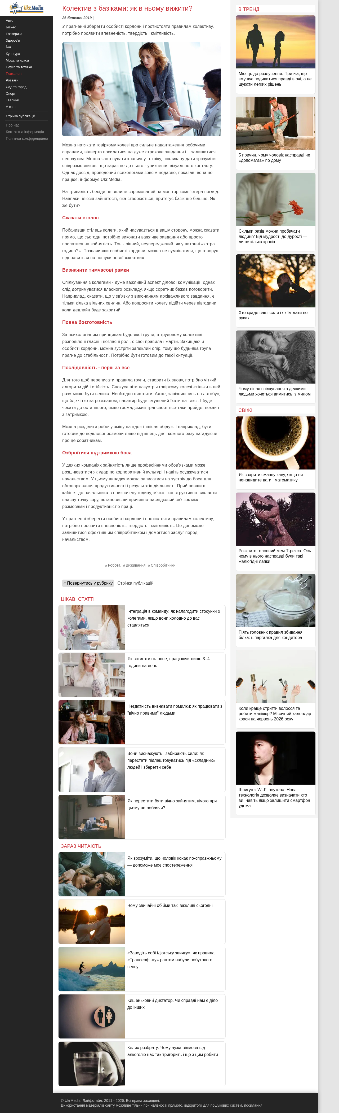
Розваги (12, 80)
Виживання (135, 565)
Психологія (14, 74)
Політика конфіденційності (28, 138)
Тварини (12, 100)
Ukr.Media (111, 179)
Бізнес (11, 27)
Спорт (11, 93)
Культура (13, 54)
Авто (9, 21)
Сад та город (16, 87)
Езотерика (14, 34)
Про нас (13, 125)
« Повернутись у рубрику (88, 583)
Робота (114, 565)
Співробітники (163, 565)
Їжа (8, 47)
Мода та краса (17, 60)
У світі (11, 107)
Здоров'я (13, 40)
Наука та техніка (19, 67)
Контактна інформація (25, 132)
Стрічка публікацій (135, 583)
